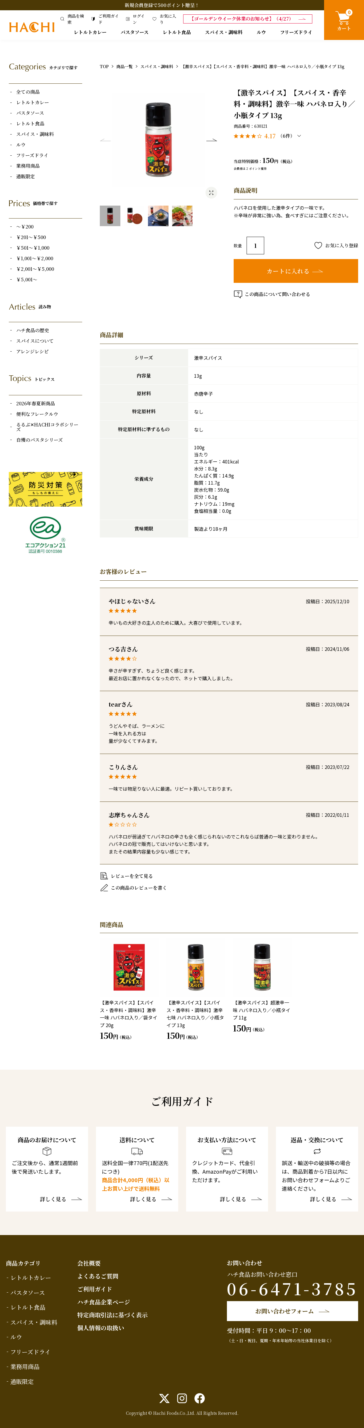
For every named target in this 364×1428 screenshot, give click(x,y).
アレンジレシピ (32, 351)
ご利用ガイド (94, 1289)
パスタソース (135, 32)
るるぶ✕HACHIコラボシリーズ (47, 427)
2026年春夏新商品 (35, 403)
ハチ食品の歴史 (32, 330)
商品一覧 (124, 66)
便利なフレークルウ (37, 414)
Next (211, 139)
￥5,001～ (26, 279)
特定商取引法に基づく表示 (112, 1315)
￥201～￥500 (31, 237)
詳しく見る (53, 1199)
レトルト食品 (177, 32)
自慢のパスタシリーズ (39, 440)
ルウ (261, 32)
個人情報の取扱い (100, 1327)
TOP (104, 66)
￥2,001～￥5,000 (35, 269)
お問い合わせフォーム (284, 1311)
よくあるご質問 (97, 1276)
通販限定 (25, 176)
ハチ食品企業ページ (103, 1302)
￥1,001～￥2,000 (34, 258)
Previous (105, 139)
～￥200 (24, 226)
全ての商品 (28, 92)
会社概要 (89, 1263)
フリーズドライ (296, 32)
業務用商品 (28, 166)
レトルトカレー (90, 32)
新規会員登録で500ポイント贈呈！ (162, 5)
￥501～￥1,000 (32, 248)
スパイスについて (35, 341)
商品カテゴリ (23, 1263)
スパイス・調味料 (223, 32)
